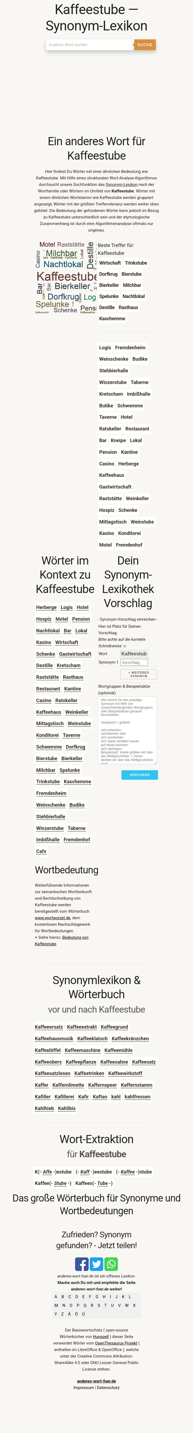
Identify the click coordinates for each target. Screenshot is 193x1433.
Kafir (83, 1096)
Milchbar (46, 770)
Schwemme (49, 747)
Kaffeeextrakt (82, 1027)
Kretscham (69, 665)
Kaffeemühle (119, 1050)
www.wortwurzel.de (52, 917)
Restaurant (48, 689)
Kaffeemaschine (83, 1050)
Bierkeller (71, 758)
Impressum (83, 1387)
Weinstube (79, 723)
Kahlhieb (44, 1108)
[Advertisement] (97, 94)
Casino (44, 700)
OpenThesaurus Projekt (116, 1343)
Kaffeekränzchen (130, 1038)
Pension (81, 619)
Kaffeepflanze (81, 1062)
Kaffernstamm (136, 1085)
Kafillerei (64, 1096)
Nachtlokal (48, 630)
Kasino (43, 642)
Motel (62, 619)
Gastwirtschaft (75, 654)
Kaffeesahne (114, 1062)
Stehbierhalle (50, 816)
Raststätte (47, 677)
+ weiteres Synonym (138, 674)
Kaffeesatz (144, 1062)
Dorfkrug (75, 747)
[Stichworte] (127, 730)
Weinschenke (51, 805)
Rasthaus (73, 677)
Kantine (72, 689)
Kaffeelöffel (48, 1050)
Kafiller (43, 1096)
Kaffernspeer (102, 1085)
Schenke (45, 654)
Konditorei (47, 735)
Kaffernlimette (68, 1085)
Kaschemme (77, 781)
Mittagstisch (50, 723)
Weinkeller (76, 712)
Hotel (82, 607)
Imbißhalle (48, 839)
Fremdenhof (77, 839)
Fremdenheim (51, 793)
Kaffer (42, 1085)
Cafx (41, 851)
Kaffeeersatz (49, 1027)
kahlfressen (137, 1096)
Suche (145, 44)
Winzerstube (50, 828)
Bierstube (46, 758)
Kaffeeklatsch (92, 1038)
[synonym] (134, 662)
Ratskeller (66, 700)
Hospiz (44, 619)
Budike (77, 805)
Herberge (46, 607)
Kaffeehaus (48, 712)
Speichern (140, 774)
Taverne (71, 735)
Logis (67, 607)
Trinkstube (48, 781)
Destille (44, 665)
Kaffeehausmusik (54, 1038)
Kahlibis (67, 1108)
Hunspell (101, 1336)
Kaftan (100, 1096)
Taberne (77, 828)
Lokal (81, 630)
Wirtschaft (66, 642)
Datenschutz (108, 1387)
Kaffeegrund (114, 1027)
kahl (116, 1096)
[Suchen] (90, 44)
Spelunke (70, 770)
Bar (67, 630)
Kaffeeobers (48, 1062)
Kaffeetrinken (89, 1073)
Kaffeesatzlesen (52, 1073)
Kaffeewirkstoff (125, 1073)
